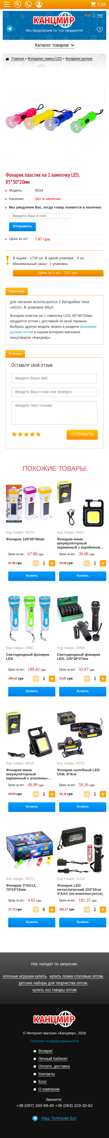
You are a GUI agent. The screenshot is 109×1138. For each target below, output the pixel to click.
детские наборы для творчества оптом (53, 983)
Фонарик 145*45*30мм (25, 539)
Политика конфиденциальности (54, 1041)
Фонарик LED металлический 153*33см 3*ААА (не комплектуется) (80, 889)
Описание (16, 291)
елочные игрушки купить (25, 976)
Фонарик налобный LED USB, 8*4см (78, 772)
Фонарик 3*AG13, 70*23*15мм (21, 887)
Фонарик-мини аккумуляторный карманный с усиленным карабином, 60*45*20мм (28, 774)
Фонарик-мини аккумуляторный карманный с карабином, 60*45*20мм (79, 543)
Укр (100, 15)
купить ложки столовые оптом (76, 976)
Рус (88, 15)
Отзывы (15, 354)
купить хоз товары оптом (55, 990)
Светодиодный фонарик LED (27, 657)
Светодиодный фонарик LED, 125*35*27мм (78, 657)
